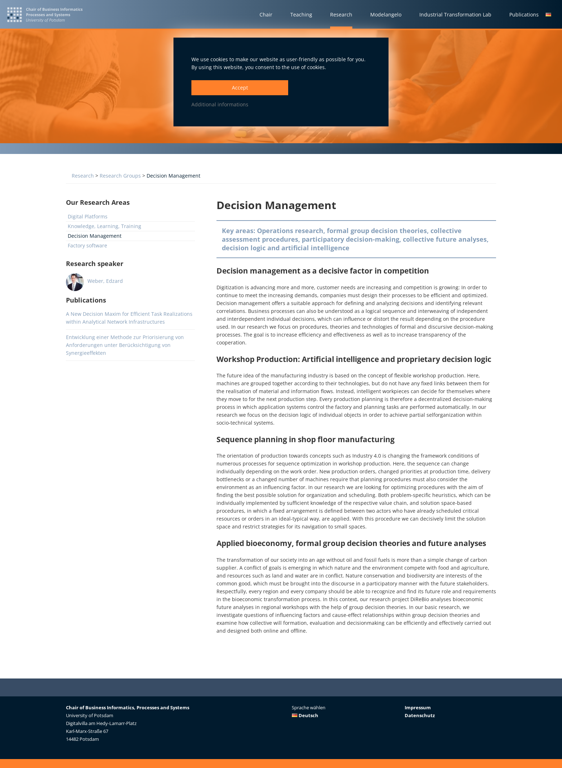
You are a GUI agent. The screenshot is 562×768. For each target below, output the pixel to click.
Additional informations (219, 104)
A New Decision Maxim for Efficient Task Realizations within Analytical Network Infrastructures (129, 317)
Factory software (87, 245)
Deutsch (305, 715)
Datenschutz (420, 715)
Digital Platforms (88, 216)
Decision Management (173, 175)
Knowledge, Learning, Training (104, 226)
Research (83, 175)
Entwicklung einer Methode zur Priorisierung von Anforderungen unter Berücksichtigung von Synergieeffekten (125, 345)
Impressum (418, 707)
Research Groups (120, 175)
